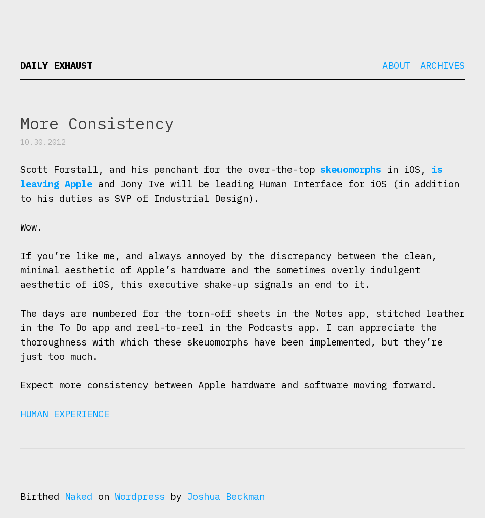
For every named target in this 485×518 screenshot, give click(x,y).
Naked (78, 496)
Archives (442, 65)
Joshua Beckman (226, 496)
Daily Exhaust (56, 65)
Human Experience (64, 414)
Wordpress (140, 496)
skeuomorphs (350, 169)
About (396, 65)
